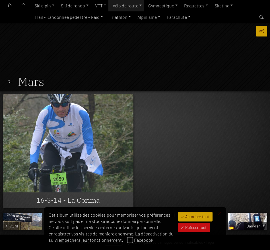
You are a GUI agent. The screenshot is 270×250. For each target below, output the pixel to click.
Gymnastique (161, 5)
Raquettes (194, 5)
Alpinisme (147, 17)
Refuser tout (195, 227)
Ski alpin (42, 5)
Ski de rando (73, 5)
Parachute (177, 17)
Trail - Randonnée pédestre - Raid (67, 17)
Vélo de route (125, 5)
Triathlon (118, 17)
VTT (99, 5)
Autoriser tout (196, 216)
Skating (222, 5)
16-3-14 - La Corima (68, 200)
